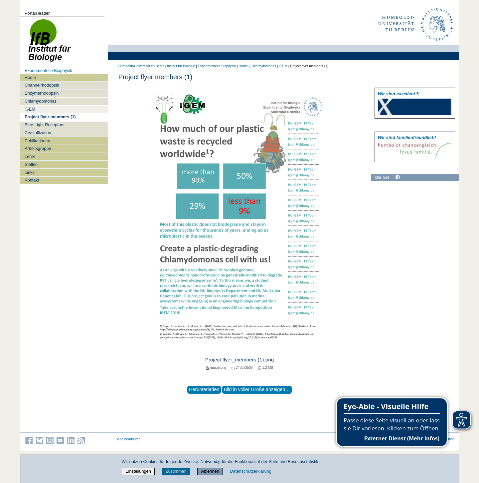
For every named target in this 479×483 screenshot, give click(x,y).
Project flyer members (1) (50, 116)
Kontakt (32, 180)
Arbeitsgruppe (38, 148)
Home (30, 77)
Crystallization (38, 132)
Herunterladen (204, 389)
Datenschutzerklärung (250, 471)
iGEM (30, 109)
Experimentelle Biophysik (48, 70)
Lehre (30, 156)
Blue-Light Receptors (45, 124)
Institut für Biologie (181, 66)
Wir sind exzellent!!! (398, 93)
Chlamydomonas (41, 101)
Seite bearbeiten (128, 439)
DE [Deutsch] (378, 177)
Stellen (31, 164)
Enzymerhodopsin (42, 93)
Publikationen (37, 140)
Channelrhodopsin (42, 85)
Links (30, 172)
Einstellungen (138, 471)
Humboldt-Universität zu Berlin (141, 66)
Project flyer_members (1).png (239, 359)
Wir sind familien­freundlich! (407, 137)
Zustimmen (176, 471)
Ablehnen (210, 471)
